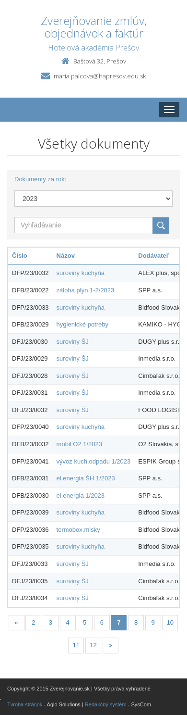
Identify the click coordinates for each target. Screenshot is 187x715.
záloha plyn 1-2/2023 (86, 290)
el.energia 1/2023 (81, 495)
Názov (66, 255)
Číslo (19, 255)
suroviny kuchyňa (81, 272)
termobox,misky (78, 529)
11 (76, 645)
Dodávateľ (153, 255)
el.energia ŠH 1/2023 (86, 478)
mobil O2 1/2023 (79, 444)
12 (93, 645)
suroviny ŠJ (73, 341)
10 (170, 622)
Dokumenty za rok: (40, 179)
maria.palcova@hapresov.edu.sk (100, 76)
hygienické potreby (82, 324)
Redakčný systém (106, 704)
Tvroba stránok (24, 704)
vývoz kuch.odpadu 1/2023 (94, 461)
